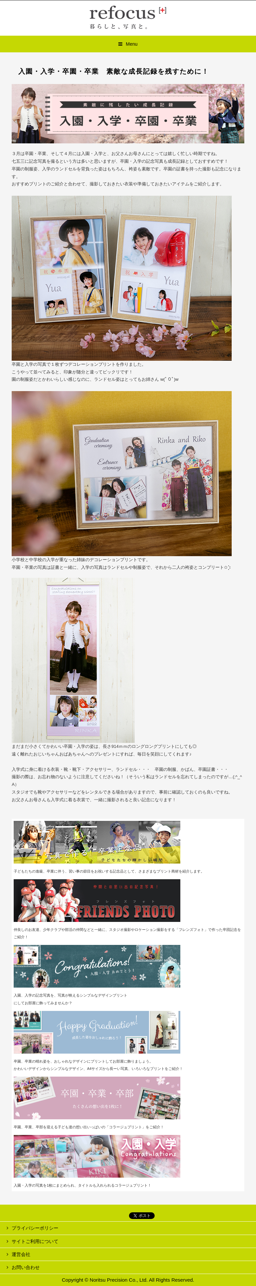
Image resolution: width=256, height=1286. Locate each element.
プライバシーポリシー (35, 1228)
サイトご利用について (35, 1241)
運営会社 (21, 1254)
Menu (131, 44)
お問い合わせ (26, 1267)
